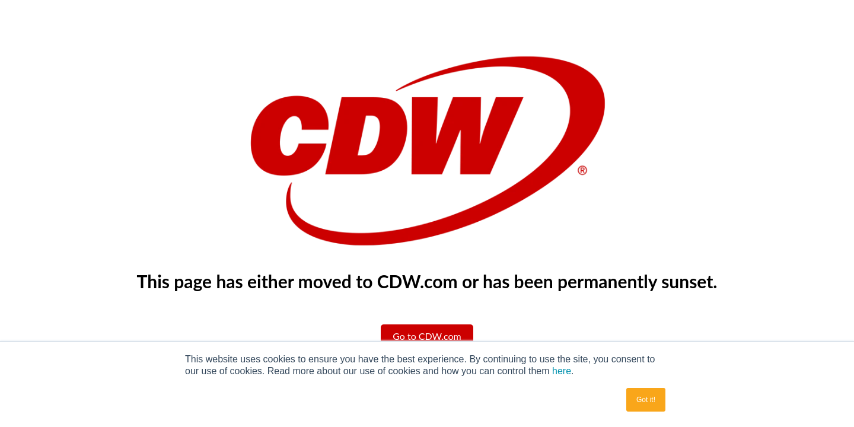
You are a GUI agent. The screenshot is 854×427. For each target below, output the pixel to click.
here (561, 371)
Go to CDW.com (427, 336)
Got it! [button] (645, 400)
